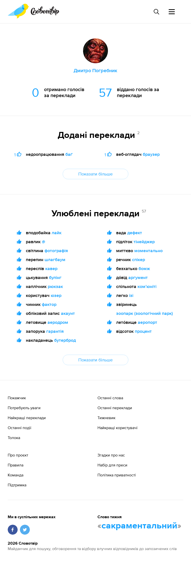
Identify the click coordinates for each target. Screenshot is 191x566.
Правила (15, 465)
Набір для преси (112, 465)
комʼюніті (147, 286)
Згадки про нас (111, 455)
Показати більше (95, 173)
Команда (15, 475)
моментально (148, 250)
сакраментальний (139, 525)
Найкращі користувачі (117, 427)
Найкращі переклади (27, 417)
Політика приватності (116, 475)
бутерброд (65, 340)
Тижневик (106, 417)
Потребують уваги (24, 407)
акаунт (68, 313)
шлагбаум (55, 259)
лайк (56, 232)
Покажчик (17, 398)
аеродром (58, 322)
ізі (131, 295)
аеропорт (147, 322)
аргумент (138, 277)
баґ (68, 154)
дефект (134, 232)
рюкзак (55, 286)
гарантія (55, 331)
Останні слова (110, 398)
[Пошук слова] (156, 11)
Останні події (19, 427)
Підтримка (17, 485)
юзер (56, 295)
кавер (51, 268)
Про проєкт (18, 455)
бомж (144, 268)
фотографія (56, 250)
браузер (151, 154)
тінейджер (144, 241)
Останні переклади (114, 407)
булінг (55, 277)
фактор (49, 304)
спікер (138, 259)
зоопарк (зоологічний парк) (144, 313)
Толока (14, 437)
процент (143, 331)
